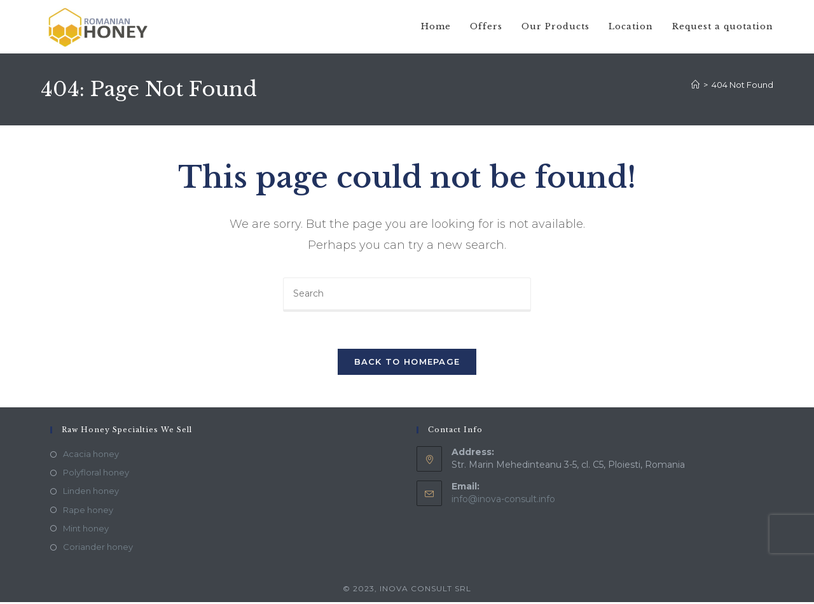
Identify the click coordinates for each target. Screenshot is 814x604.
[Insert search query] (407, 294)
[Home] (695, 85)
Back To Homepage (407, 363)
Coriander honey (98, 549)
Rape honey (88, 512)
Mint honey (86, 530)
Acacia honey (91, 456)
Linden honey (91, 493)
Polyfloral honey (96, 474)
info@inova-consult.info (503, 501)
